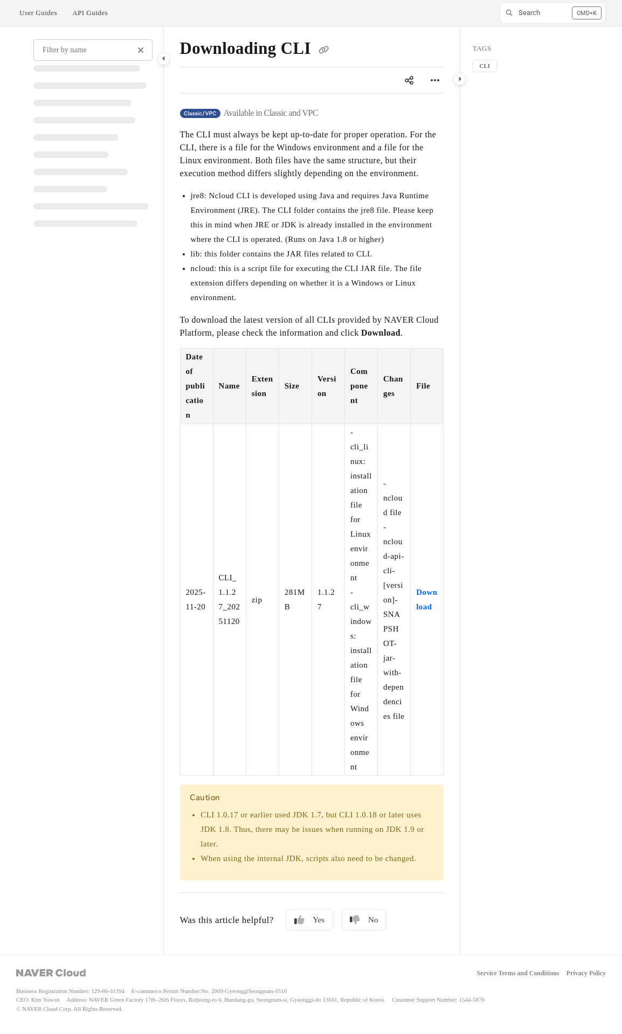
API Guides (90, 13)
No (364, 920)
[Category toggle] (163, 58)
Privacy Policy (586, 973)
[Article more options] (435, 80)
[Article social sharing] (409, 80)
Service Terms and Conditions (518, 973)
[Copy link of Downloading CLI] (324, 50)
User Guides (38, 13)
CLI (485, 66)
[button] (553, 13)
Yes (309, 920)
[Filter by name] (93, 50)
